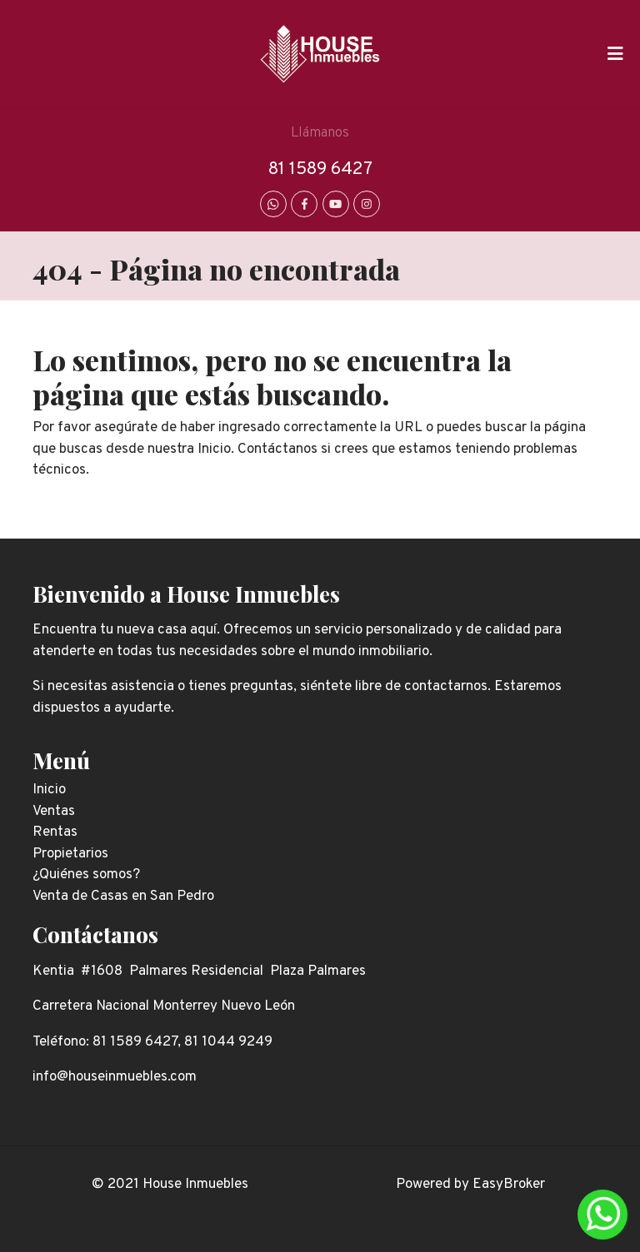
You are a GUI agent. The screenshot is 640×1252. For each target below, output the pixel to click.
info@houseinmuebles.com (114, 1077)
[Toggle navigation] (615, 54)
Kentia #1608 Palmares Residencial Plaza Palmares (199, 971)
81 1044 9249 (228, 1042)
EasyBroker (508, 1184)
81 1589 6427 (320, 169)
